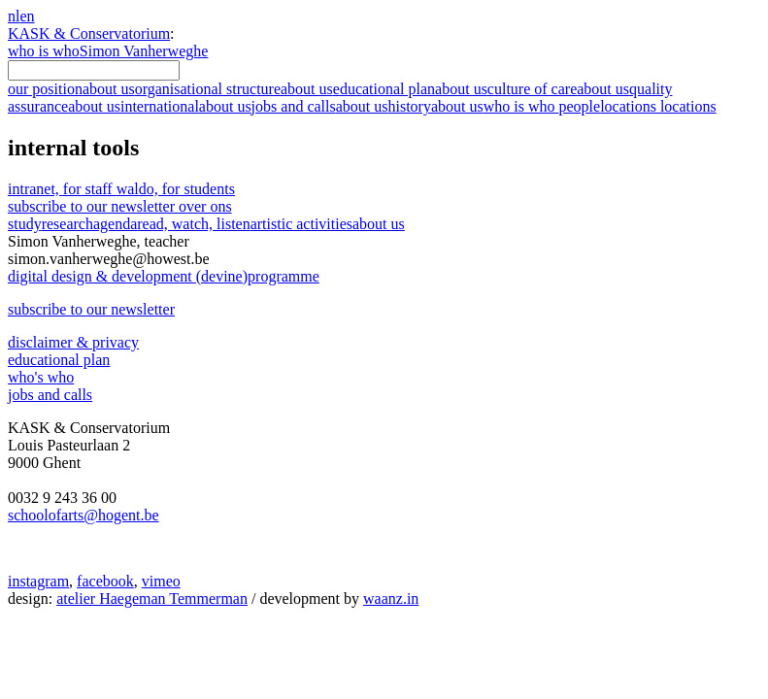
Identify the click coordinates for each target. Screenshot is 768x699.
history (435, 106)
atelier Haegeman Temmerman (152, 598)
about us (378, 224)
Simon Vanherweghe (144, 51)
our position (71, 89)
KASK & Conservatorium (89, 33)
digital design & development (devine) (163, 276)
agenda (115, 224)
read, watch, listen (193, 224)
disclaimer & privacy (73, 342)
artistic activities (301, 224)
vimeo (161, 581)
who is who (44, 51)
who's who (41, 377)
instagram (38, 581)
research (67, 224)
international (185, 106)
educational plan (410, 89)
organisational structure (234, 89)
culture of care (558, 89)
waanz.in (390, 598)
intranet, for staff (62, 189)
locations (658, 106)
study (25, 224)
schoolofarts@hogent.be (83, 515)
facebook (105, 581)
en (26, 16)
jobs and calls (319, 106)
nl (13, 16)
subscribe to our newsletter (120, 206)
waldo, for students (176, 189)
